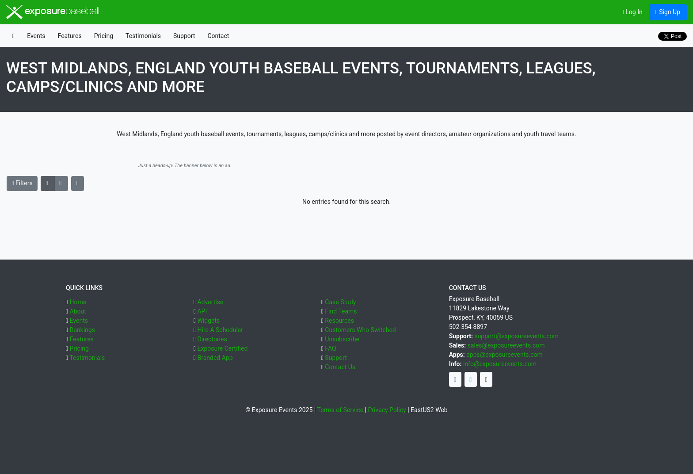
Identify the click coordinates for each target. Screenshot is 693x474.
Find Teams (341, 311)
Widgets (208, 320)
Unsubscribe (342, 339)
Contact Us (340, 367)
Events (36, 35)
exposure (52, 12)
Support (184, 35)
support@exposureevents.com (516, 336)
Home (78, 302)
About (78, 311)
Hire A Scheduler (220, 329)
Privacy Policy (387, 409)
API (202, 311)
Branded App (214, 357)
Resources (339, 320)
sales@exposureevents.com (506, 345)
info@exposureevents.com (500, 363)
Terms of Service (340, 409)
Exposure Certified (222, 348)
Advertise (210, 302)
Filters (22, 183)
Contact (218, 35)
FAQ (330, 348)
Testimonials (143, 35)
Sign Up (667, 11)
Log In (632, 11)
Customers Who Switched (360, 329)
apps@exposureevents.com (504, 354)
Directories (212, 339)
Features (70, 35)
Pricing (103, 35)
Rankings (82, 329)
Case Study (340, 302)
